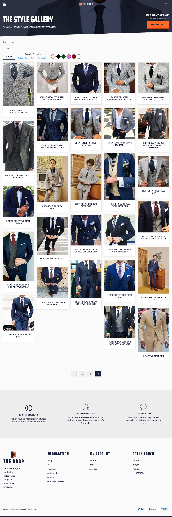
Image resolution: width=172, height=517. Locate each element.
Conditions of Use (52, 473)
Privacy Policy (51, 469)
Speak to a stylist (158, 24)
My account (93, 461)
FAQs (48, 465)
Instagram (135, 465)
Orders (91, 465)
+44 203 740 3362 (138, 473)
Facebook (135, 461)
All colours (9, 56)
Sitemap (49, 461)
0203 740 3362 (8, 487)
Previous (74, 373)
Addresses (93, 469)
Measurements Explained (55, 481)
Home (5, 42)
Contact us (50, 477)
